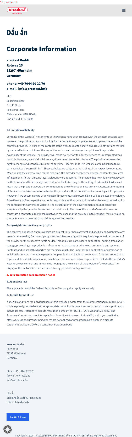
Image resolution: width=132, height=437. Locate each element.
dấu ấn (10, 393)
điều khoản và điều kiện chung (24, 398)
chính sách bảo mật (18, 402)
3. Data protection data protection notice (31, 275)
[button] (7, 429)
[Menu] (123, 10)
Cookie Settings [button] (18, 417)
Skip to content (8, 2)
